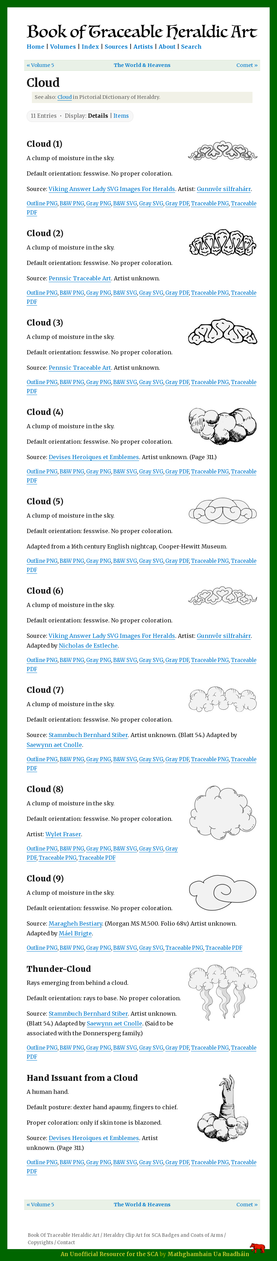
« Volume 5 (40, 65)
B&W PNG (72, 203)
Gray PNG (98, 203)
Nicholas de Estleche (88, 645)
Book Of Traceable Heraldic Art (63, 1235)
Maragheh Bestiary (75, 923)
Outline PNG (42, 203)
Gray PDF (177, 203)
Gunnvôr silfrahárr (224, 188)
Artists (143, 46)
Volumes (63, 46)
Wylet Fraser (63, 834)
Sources (116, 46)
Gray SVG (151, 203)
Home (35, 46)
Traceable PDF (97, 858)
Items (121, 116)
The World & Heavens (142, 65)
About (167, 46)
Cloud (64, 97)
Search (191, 46)
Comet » (247, 65)
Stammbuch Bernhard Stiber (88, 734)
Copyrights (40, 1243)
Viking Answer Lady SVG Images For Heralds (112, 188)
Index (90, 46)
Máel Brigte (75, 933)
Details (98, 116)
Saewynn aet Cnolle (54, 744)
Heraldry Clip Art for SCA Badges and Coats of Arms (163, 1235)
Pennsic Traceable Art (80, 278)
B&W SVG (125, 203)
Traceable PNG (210, 203)
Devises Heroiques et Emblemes (94, 457)
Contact (66, 1243)
